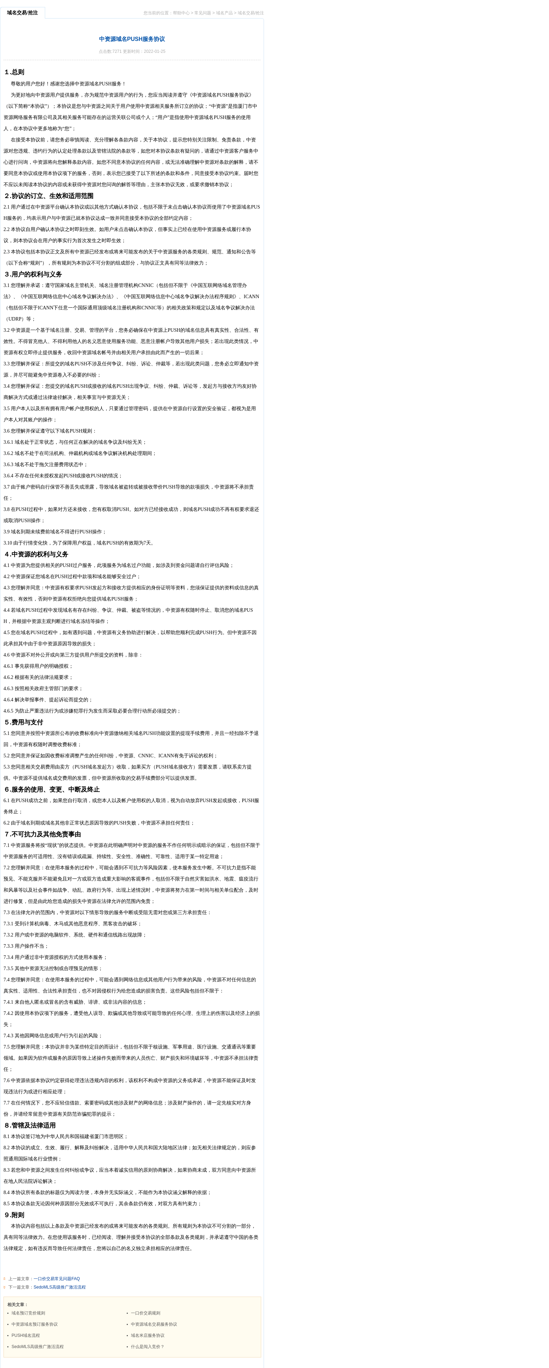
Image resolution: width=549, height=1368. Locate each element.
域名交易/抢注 (251, 12)
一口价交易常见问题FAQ (57, 1278)
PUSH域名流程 (26, 1335)
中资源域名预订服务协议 (35, 1324)
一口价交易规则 (145, 1313)
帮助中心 (181, 12)
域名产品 (224, 12)
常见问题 (202, 12)
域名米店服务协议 (148, 1335)
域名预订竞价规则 (28, 1313)
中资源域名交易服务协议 (154, 1324)
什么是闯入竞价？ (148, 1346)
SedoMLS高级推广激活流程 (60, 1287)
